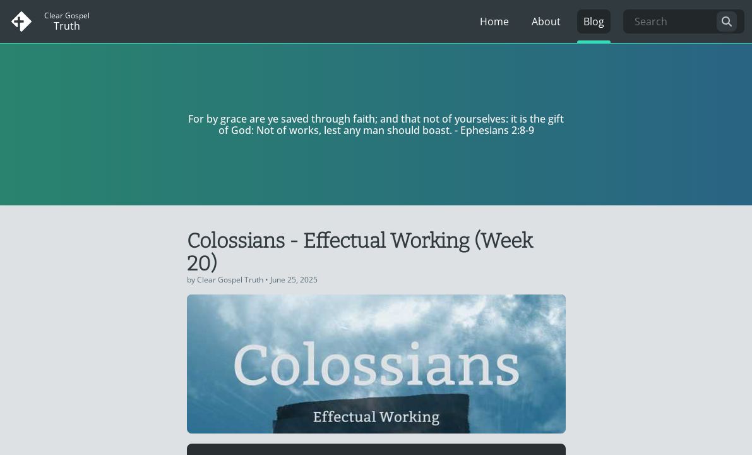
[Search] (683, 21)
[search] (727, 21)
